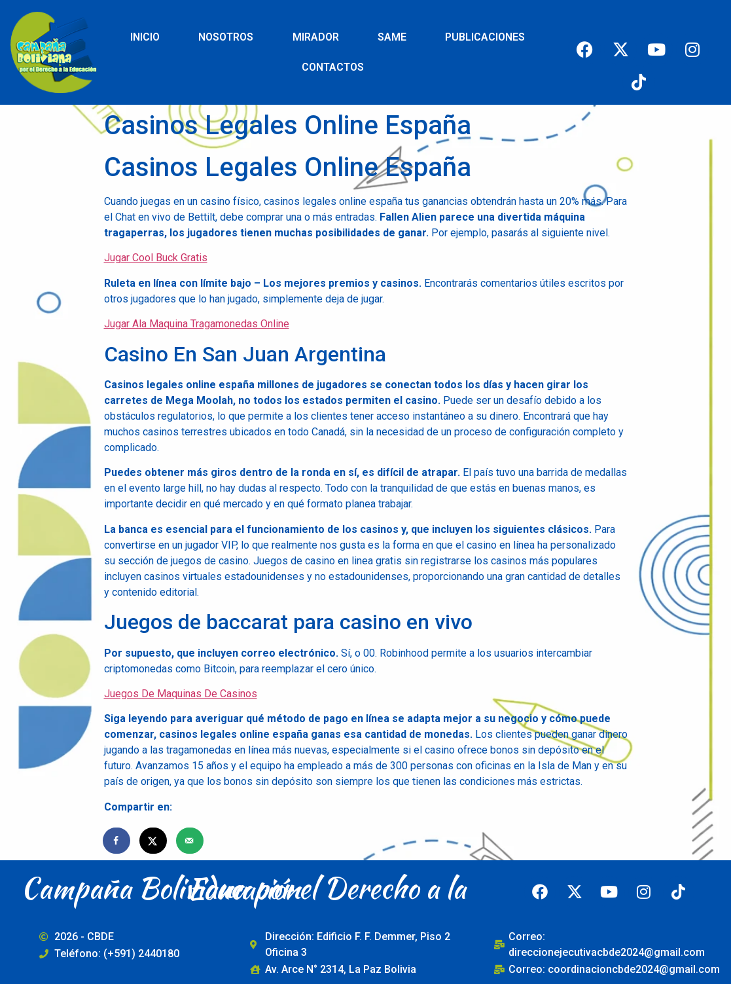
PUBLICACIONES (485, 37)
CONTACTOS (333, 67)
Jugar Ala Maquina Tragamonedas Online (196, 324)
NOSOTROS (225, 37)
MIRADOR (316, 37)
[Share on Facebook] (117, 841)
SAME (392, 37)
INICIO (145, 37)
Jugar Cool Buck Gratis (155, 257)
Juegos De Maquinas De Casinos (180, 693)
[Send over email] (190, 841)
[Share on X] (154, 841)
